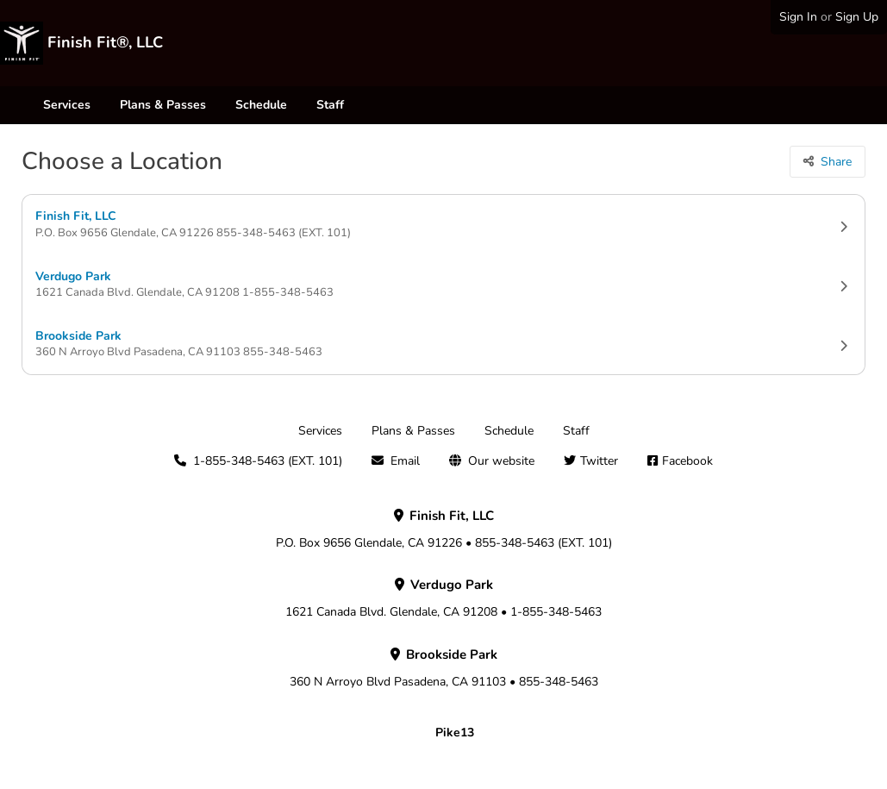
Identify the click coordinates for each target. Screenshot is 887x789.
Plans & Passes (163, 105)
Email (405, 461)
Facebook (687, 460)
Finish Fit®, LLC (105, 42)
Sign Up (856, 17)
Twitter (599, 460)
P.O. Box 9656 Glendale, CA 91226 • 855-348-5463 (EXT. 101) (444, 529)
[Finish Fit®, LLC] (21, 43)
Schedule (261, 105)
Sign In (798, 17)
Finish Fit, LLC (443, 224)
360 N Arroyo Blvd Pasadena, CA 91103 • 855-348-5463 (444, 668)
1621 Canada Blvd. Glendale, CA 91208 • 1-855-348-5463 (443, 598)
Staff (330, 105)
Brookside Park (443, 344)
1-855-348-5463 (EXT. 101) (267, 461)
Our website (501, 461)
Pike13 (454, 732)
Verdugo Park (443, 285)
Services (67, 105)
